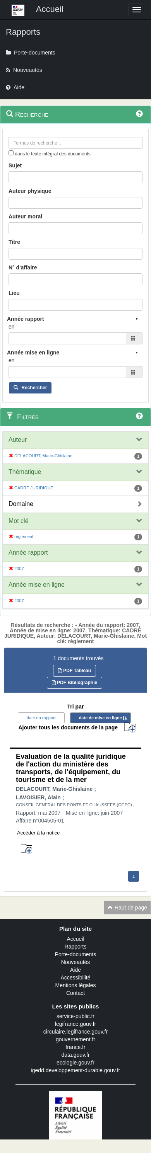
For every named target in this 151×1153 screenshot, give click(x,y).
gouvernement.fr (75, 1039)
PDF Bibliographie (74, 682)
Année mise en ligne (37, 584)
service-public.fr (75, 1016)
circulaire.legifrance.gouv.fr (75, 1032)
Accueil (75, 939)
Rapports (76, 947)
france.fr (75, 1047)
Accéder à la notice (38, 833)
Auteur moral (25, 216)
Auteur (18, 439)
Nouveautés (75, 962)
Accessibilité (75, 977)
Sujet (15, 165)
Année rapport (28, 552)
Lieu (14, 293)
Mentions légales (75, 985)
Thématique (25, 471)
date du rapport (41, 717)
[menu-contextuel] (11, 152)
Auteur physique (30, 191)
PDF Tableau (74, 670)
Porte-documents (75, 954)
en (12, 327)
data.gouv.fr (76, 1055)
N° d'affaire (23, 267)
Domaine (21, 504)
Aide (75, 970)
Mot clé (19, 521)
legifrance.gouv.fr (75, 1024)
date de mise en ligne (100, 717)
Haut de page (127, 907)
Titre (14, 242)
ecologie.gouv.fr (75, 1062)
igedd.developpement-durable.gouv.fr (75, 1070)
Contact (75, 993)
